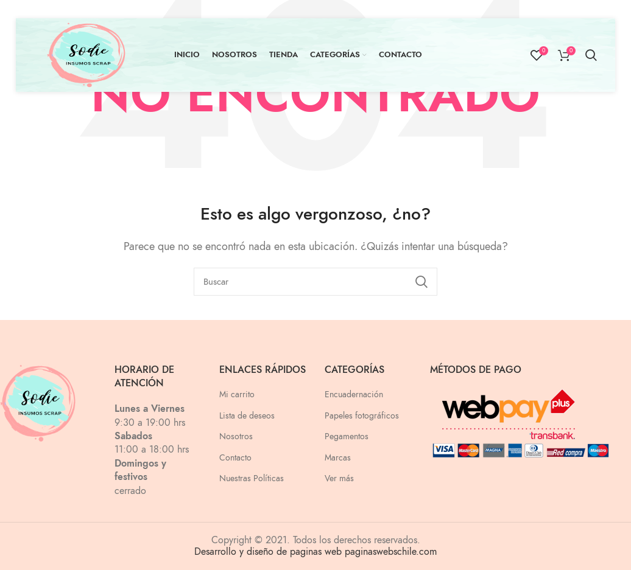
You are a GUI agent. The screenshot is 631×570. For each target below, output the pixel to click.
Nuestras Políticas (251, 478)
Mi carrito (237, 394)
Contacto (235, 458)
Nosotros (236, 436)
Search (421, 282)
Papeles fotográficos (362, 416)
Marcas (338, 458)
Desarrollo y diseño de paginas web (268, 551)
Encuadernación (354, 394)
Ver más (339, 478)
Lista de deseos (247, 416)
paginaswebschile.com (391, 551)
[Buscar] (315, 282)
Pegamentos (346, 436)
